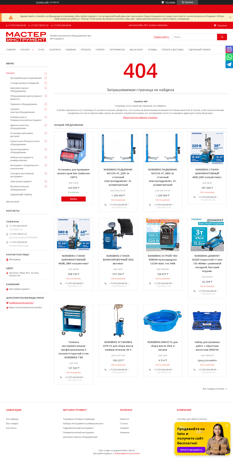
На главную (12, 418)
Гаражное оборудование (23, 104)
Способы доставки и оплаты (192, 418)
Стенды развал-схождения (24, 82)
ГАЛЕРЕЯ (100, 49)
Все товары (12, 423)
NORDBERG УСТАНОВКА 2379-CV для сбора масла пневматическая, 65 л (118, 345)
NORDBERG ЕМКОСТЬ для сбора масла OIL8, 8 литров (163, 345)
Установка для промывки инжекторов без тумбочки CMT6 (73, 173)
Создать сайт (42, 2)
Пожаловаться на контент (127, 453)
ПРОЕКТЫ (86, 49)
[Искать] (222, 37)
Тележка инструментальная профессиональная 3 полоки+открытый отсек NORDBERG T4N (73, 349)
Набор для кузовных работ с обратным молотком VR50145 (207, 345)
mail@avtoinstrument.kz (21, 302)
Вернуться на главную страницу (140, 117)
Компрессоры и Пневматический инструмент (26, 119)
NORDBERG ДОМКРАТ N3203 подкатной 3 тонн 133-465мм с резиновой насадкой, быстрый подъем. (207, 263)
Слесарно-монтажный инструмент (22, 175)
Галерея (124, 427)
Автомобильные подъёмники (26, 77)
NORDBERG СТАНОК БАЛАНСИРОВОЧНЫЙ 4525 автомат (118, 259)
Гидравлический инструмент (78, 427)
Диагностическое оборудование (19, 127)
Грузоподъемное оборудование (19, 151)
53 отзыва (170, 2)
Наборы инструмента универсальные (21, 159)
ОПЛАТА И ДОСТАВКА (173, 49)
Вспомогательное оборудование (19, 188)
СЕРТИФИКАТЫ (117, 49)
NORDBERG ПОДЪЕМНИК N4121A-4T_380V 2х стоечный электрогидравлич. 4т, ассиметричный (162, 177)
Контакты (11, 427)
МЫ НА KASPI (136, 49)
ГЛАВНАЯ (10, 49)
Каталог (10, 72)
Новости (124, 418)
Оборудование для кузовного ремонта (26, 97)
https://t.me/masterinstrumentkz (25, 307)
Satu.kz (131, 450)
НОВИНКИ (71, 49)
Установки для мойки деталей (21, 135)
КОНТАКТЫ (55, 49)
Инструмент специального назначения (24, 167)
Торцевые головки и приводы (79, 418)
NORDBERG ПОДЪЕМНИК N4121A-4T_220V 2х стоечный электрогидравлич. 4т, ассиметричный (118, 177)
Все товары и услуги (213, 388)
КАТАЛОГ (25, 49)
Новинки (124, 432)
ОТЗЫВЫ (152, 49)
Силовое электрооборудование (22, 111)
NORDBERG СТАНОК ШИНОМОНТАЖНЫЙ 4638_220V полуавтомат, (207, 173)
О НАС (41, 49)
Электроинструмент (21, 181)
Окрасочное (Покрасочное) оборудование (24, 143)
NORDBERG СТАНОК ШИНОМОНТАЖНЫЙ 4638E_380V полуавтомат (73, 259)
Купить (73, 199)
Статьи (124, 423)
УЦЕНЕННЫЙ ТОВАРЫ (199, 49)
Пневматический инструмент (78, 432)
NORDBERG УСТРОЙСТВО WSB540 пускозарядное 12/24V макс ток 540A (162, 259)
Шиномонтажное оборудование (19, 89)
